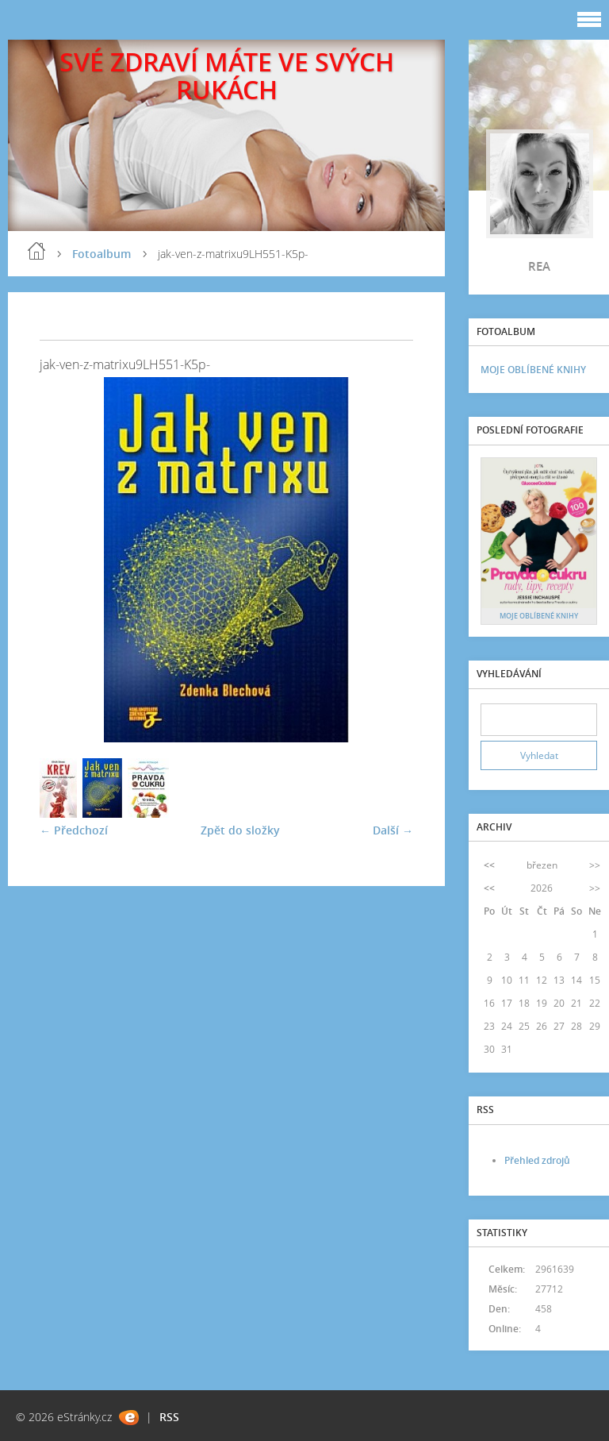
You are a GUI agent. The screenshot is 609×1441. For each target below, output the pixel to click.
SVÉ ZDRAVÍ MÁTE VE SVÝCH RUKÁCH (226, 75)
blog (36, 250)
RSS (169, 1416)
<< (489, 865)
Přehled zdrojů (537, 1160)
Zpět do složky (240, 830)
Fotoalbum (101, 253)
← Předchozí (74, 830)
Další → (393, 830)
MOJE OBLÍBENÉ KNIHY (533, 369)
